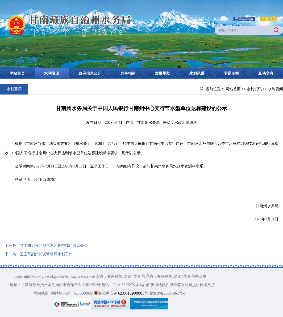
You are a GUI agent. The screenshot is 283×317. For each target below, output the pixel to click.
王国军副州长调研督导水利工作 (46, 254)
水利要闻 (275, 89)
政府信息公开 (90, 73)
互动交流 (265, 73)
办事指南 (128, 73)
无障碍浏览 (244, 19)
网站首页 (17, 73)
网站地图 (41, 293)
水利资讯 (51, 73)
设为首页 (197, 19)
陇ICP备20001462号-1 (168, 293)
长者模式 (268, 19)
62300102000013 (131, 293)
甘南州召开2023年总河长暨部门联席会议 (54, 246)
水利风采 (196, 73)
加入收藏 (220, 19)
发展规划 (162, 73)
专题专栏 (231, 73)
